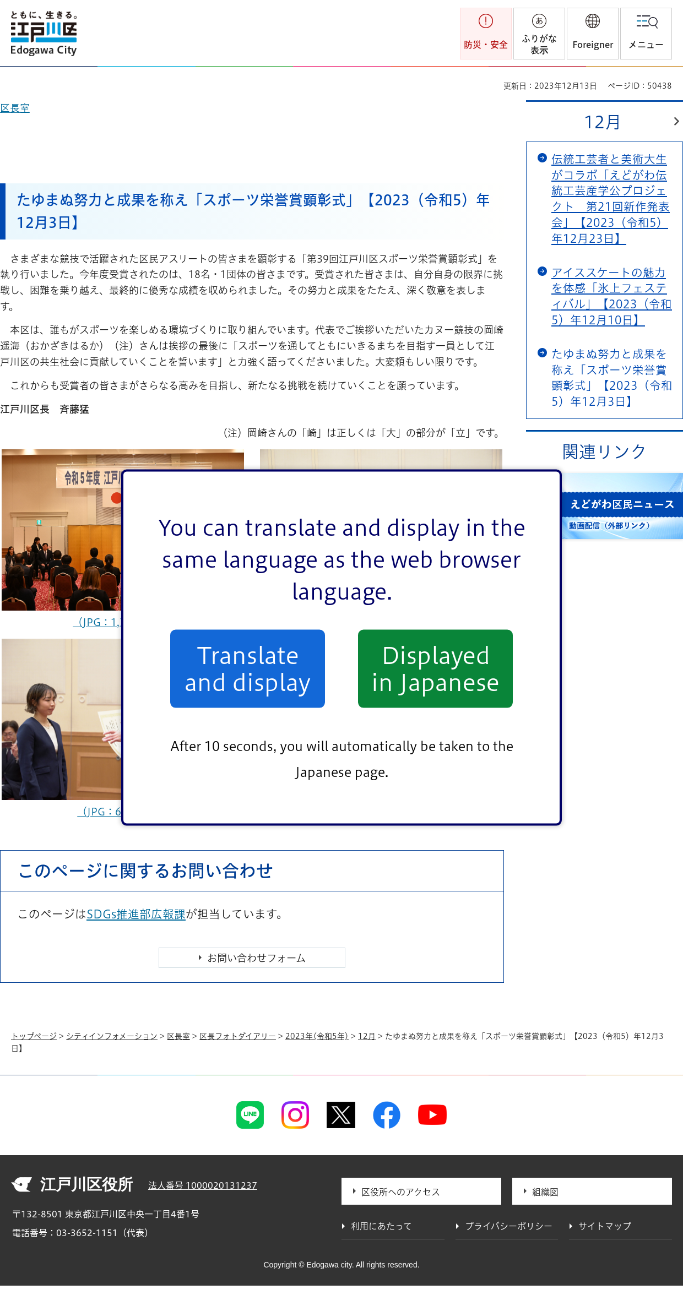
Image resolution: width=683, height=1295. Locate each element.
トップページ (34, 1036)
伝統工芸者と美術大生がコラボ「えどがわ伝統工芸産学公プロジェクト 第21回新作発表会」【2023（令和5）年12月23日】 (610, 199)
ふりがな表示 (539, 44)
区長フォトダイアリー (237, 1036)
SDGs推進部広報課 (136, 913)
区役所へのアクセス (400, 1192)
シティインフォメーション (112, 1036)
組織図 (545, 1192)
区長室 (178, 1036)
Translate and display (248, 668)
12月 (603, 121)
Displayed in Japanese (435, 668)
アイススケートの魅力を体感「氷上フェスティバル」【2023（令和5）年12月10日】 (611, 296)
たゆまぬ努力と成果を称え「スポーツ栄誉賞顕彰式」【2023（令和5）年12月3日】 (612, 378)
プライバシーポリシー (508, 1226)
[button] (593, 33)
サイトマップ (604, 1226)
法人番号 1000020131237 (202, 1185)
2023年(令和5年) (317, 1036)
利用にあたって (381, 1226)
